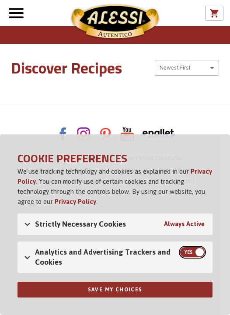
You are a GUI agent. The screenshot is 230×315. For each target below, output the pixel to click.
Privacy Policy (75, 201)
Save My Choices (115, 289)
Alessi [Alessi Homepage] (115, 22)
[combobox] (187, 68)
